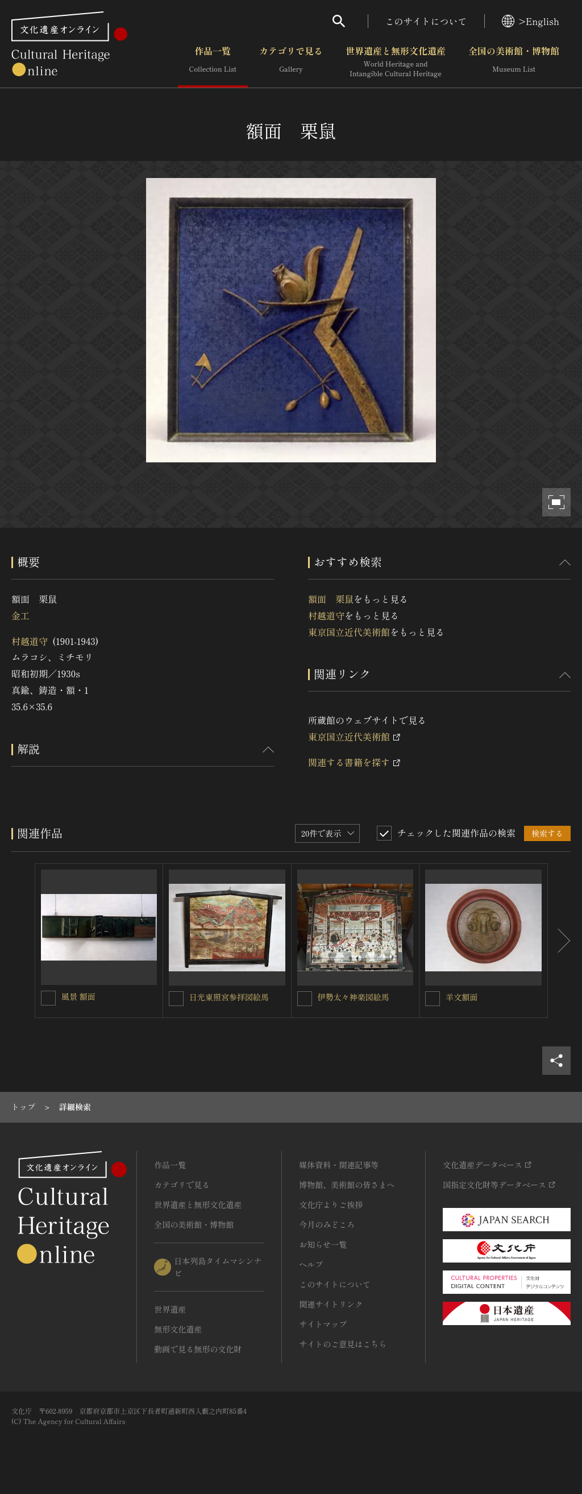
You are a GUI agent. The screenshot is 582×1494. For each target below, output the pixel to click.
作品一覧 (212, 62)
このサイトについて (426, 21)
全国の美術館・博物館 (513, 62)
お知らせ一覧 (323, 1244)
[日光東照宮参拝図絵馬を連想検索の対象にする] (176, 998)
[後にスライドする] (559, 941)
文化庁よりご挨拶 (331, 1204)
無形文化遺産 (178, 1329)
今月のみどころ (327, 1224)
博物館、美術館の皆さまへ (346, 1184)
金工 (20, 615)
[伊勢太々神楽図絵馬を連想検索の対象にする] (304, 998)
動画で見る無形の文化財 (198, 1349)
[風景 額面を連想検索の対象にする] (48, 998)
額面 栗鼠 (331, 599)
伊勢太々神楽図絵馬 (353, 997)
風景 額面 (78, 996)
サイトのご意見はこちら (342, 1344)
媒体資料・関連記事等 (339, 1164)
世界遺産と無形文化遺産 (396, 62)
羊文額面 (461, 997)
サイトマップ (323, 1324)
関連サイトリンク (331, 1304)
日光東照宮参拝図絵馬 (229, 997)
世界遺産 (170, 1309)
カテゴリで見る (291, 62)
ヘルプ (311, 1264)
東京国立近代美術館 (349, 632)
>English (530, 21)
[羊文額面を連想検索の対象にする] (432, 998)
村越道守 (29, 641)
